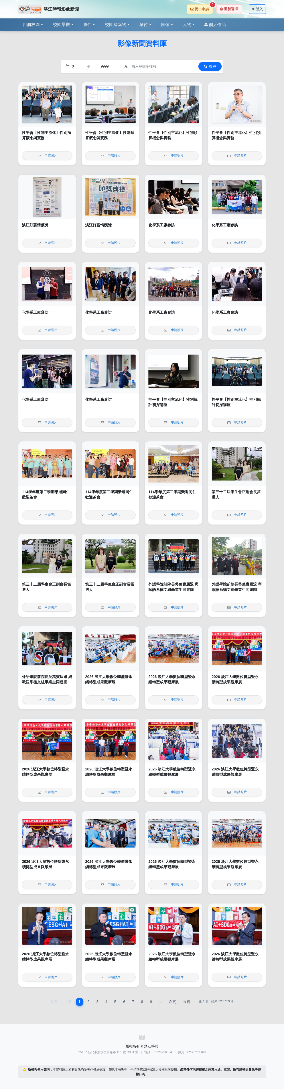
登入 (257, 9)
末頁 (186, 1002)
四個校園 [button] (31, 24)
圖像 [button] (165, 24)
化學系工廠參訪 (161, 225)
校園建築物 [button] (115, 24)
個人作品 (215, 24)
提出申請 (201, 7)
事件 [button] (87, 24)
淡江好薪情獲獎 (35, 225)
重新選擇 (229, 9)
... (160, 1002)
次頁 (172, 1002)
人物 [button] (187, 24)
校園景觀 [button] (61, 24)
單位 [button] (143, 24)
